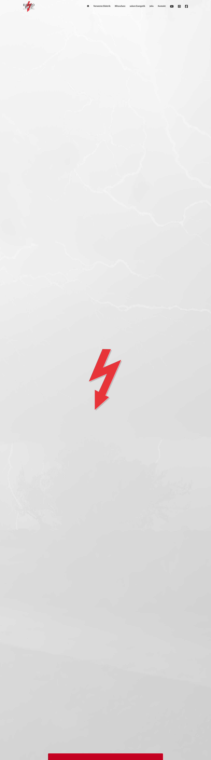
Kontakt (162, 6)
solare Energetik (137, 6)
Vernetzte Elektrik (101, 6)
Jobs (152, 6)
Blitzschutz (120, 6)
